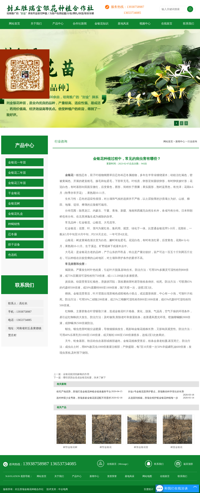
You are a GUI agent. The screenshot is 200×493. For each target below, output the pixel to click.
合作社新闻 (80, 23)
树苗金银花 (176, 447)
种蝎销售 (14, 224)
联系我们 (159, 464)
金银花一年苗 (17, 162)
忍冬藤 (12, 234)
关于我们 (36, 23)
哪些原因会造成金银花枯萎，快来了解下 (85, 377)
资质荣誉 (112, 476)
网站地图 (147, 476)
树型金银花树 (70, 447)
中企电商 (63, 489)
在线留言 (166, 23)
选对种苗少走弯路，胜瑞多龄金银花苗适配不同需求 (83, 397)
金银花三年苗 (17, 183)
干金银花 (14, 193)
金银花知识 (101, 23)
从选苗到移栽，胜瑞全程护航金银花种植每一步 (153, 397)
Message (123, 464)
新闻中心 (180, 141)
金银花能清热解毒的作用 (76, 374)
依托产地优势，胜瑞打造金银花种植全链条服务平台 (83, 391)
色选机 (12, 254)
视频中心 (145, 23)
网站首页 (14, 23)
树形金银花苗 (141, 447)
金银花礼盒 (15, 213)
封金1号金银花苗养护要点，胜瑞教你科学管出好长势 (156, 391)
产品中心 (58, 23)
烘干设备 (14, 244)
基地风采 (123, 23)
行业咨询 (192, 141)
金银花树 (14, 203)
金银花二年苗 (17, 172)
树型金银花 (106, 447)
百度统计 (148, 489)
